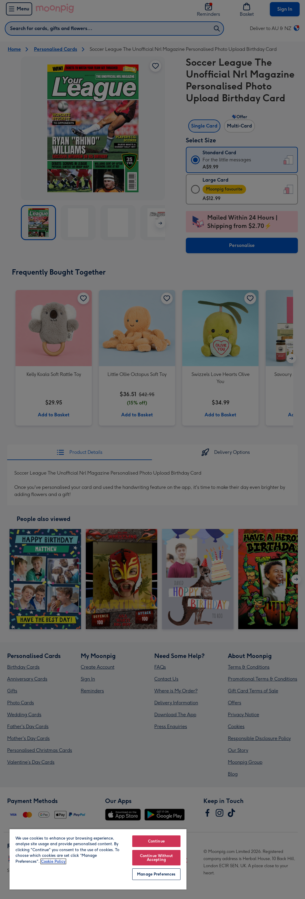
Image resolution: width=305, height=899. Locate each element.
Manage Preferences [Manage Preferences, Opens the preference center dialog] (156, 874)
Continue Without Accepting (156, 858)
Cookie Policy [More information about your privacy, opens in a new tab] (53, 861)
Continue (156, 841)
